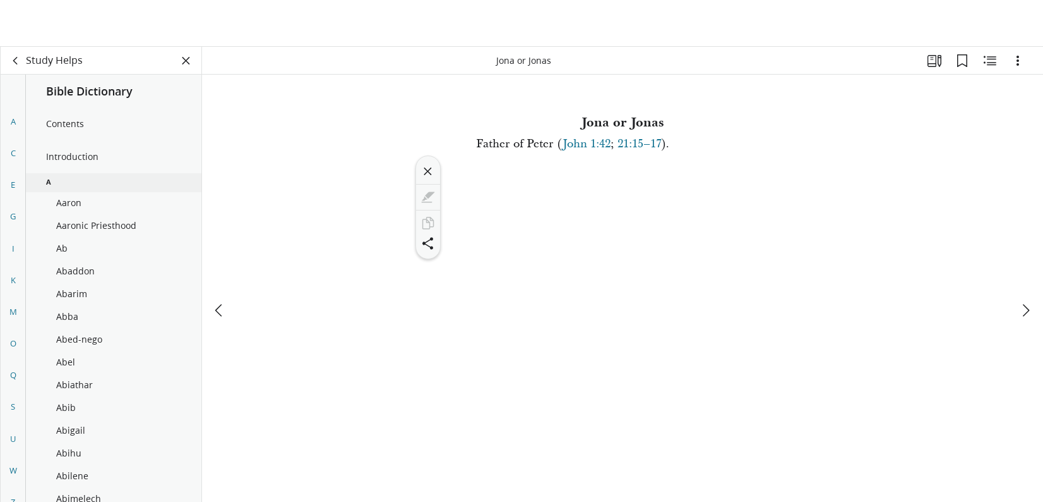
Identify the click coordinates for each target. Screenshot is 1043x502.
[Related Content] (990, 61)
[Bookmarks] (962, 61)
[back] (16, 61)
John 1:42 (587, 144)
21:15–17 (639, 144)
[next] (1025, 263)
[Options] (1017, 61)
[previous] (219, 263)
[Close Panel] (186, 61)
